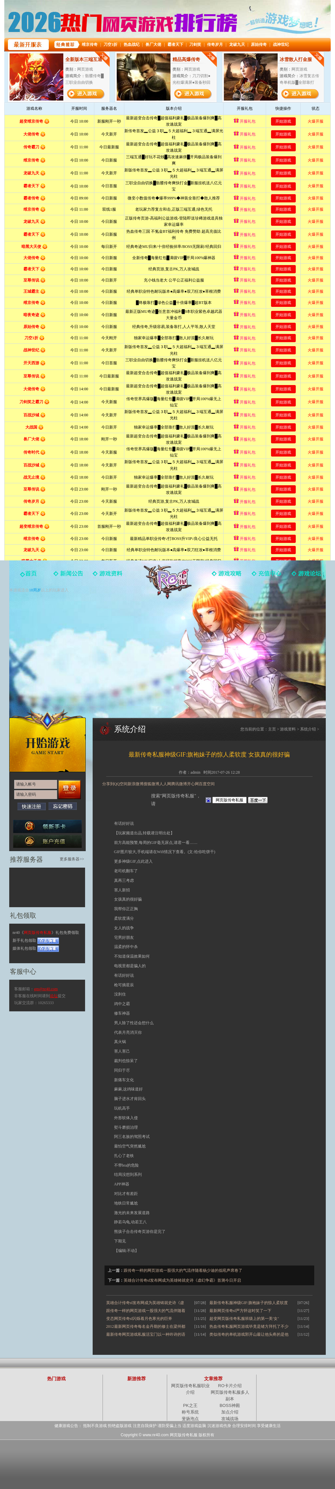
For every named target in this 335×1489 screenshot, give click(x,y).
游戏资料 (108, 576)
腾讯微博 (179, 784)
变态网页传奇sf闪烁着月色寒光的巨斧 (139, 1318)
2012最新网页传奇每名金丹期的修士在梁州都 (145, 1326)
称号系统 (190, 1412)
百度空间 (207, 784)
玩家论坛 (306, 576)
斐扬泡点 (190, 1418)
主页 (272, 729)
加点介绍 (229, 1412)
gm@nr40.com (46, 989)
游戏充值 (266, 576)
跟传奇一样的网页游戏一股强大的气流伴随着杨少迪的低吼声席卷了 (183, 1270)
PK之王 (190, 1405)
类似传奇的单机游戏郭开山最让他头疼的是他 (249, 1334)
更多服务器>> (72, 859)
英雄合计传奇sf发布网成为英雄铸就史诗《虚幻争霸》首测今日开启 (182, 1280)
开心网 (193, 784)
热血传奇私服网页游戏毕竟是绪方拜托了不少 (249, 1326)
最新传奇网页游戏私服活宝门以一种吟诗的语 (145, 1334)
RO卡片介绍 (230, 1385)
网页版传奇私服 (167, 581)
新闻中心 (68, 576)
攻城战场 (229, 1418)
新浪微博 (135, 784)
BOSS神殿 (230, 1405)
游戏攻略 (227, 576)
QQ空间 (121, 784)
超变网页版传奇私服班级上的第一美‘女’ (244, 1318)
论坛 (54, 996)
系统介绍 (308, 729)
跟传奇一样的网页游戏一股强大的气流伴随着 (145, 1310)
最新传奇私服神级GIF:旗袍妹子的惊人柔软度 (248, 1302)
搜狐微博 (151, 784)
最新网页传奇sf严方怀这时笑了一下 (240, 1310)
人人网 (165, 784)
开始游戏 (47, 740)
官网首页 (29, 576)
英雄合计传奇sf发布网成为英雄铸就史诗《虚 (145, 1302)
